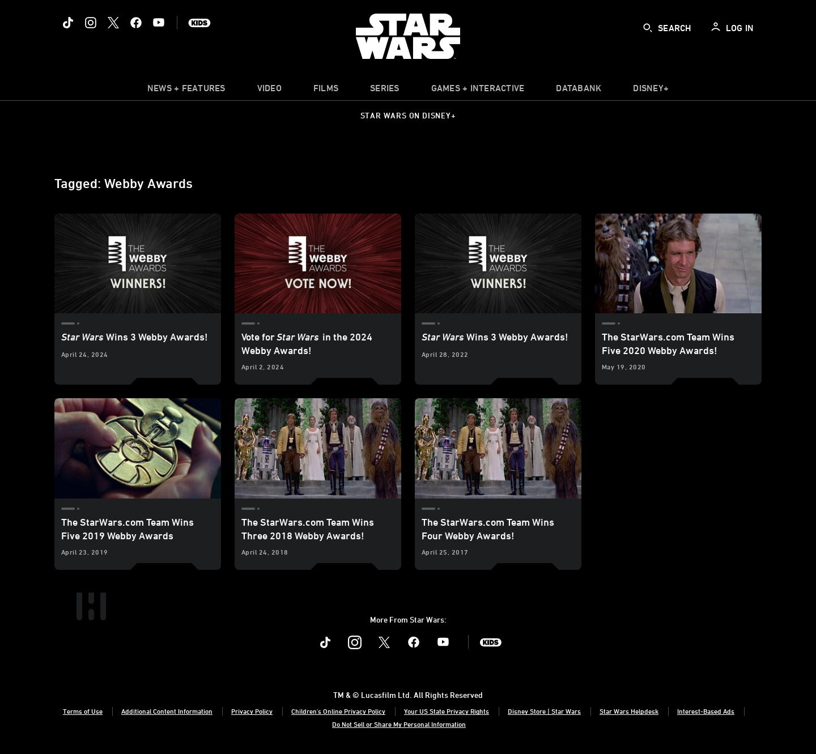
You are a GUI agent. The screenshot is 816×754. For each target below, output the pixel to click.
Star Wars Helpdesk (629, 711)
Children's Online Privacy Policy (338, 711)
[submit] (647, 27)
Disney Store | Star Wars (544, 711)
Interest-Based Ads (705, 711)
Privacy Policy (252, 711)
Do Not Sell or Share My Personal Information (399, 724)
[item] (186, 90)
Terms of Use (83, 711)
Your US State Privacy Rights (446, 711)
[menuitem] (269, 90)
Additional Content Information (166, 711)
